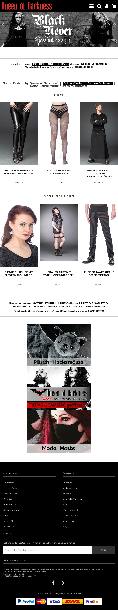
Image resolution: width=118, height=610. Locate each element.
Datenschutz (69, 516)
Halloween (8, 527)
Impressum (69, 521)
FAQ (65, 527)
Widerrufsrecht (70, 510)
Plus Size (7, 499)
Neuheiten (8, 483)
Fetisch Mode (10, 494)
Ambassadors (70, 488)
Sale (5, 516)
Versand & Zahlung (72, 499)
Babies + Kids (10, 505)
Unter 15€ (8, 521)
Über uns (67, 483)
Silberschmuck (11, 510)
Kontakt (67, 494)
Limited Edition (11, 488)
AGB (65, 505)
